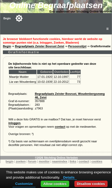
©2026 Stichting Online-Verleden (56, 157)
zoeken (21, 161)
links (73, 161)
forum (32, 161)
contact (60, 126)
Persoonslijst (77, 46)
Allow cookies (55, 184)
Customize (24, 184)
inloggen (14, 123)
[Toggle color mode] (19, 18)
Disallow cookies (91, 184)
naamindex (59, 161)
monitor (44, 161)
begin (10, 161)
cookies (96, 161)
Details (69, 177)
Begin (7, 18)
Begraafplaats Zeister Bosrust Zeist (39, 46)
